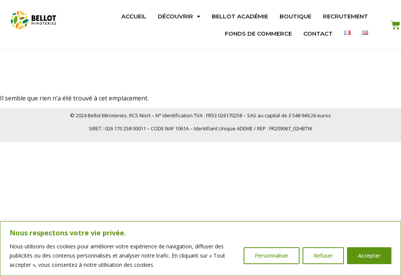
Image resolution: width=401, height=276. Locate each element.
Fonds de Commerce (258, 33)
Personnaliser (271, 255)
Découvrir (179, 16)
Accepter (369, 255)
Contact (318, 33)
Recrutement (345, 16)
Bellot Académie (240, 16)
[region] (200, 248)
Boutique (295, 16)
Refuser (323, 255)
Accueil (133, 16)
